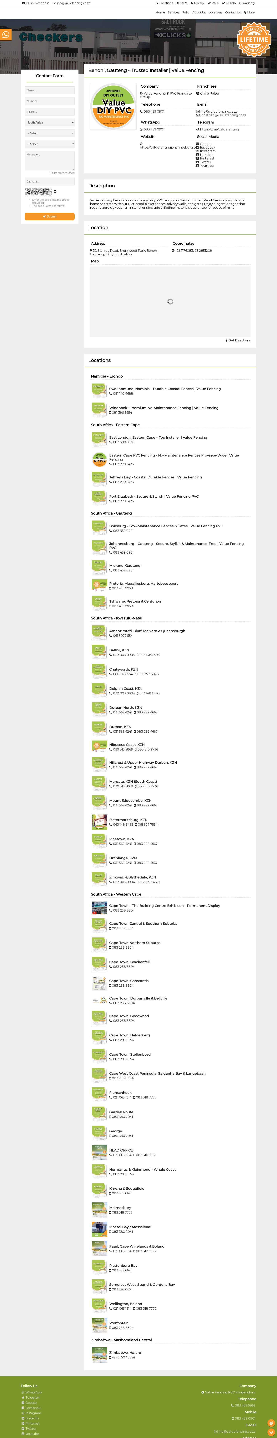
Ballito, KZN (119, 650)
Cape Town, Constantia (129, 981)
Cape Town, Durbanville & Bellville (138, 998)
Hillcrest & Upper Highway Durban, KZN (143, 763)
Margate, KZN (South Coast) (133, 782)
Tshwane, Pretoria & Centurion (135, 601)
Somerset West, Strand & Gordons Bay (142, 1285)
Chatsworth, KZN (123, 669)
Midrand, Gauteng (124, 566)
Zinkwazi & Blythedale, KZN (132, 877)
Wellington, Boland (125, 1304)
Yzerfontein (118, 1323)
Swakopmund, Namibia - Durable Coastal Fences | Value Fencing (165, 389)
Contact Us (233, 12)
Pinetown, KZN (121, 839)
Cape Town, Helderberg (129, 1035)
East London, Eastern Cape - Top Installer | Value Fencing (158, 437)
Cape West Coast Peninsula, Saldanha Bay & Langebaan (157, 1073)
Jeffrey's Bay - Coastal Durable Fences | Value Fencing (155, 477)
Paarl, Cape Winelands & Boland (136, 1246)
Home (160, 12)
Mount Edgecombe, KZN (130, 801)
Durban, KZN (120, 727)
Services (173, 12)
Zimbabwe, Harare (125, 1353)
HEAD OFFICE (121, 1150)
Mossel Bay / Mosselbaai (130, 1227)
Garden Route (121, 1112)
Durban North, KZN (125, 708)
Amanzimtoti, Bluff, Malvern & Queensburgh (147, 631)
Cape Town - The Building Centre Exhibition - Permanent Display (164, 906)
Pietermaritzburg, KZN (128, 820)
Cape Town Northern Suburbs (134, 943)
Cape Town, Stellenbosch (131, 1054)
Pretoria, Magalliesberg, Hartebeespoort (143, 583)
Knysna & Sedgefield (126, 1188)
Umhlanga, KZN (123, 858)
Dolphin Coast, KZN (125, 689)
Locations (215, 12)
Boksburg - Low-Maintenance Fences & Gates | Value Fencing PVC (166, 526)
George (115, 1131)
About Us (198, 12)
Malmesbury (120, 1208)
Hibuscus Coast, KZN (127, 745)
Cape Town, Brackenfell (129, 962)
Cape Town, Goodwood (129, 1016)
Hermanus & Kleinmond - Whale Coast (142, 1169)
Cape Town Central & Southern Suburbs (143, 924)
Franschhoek (120, 1093)
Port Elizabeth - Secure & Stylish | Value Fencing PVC (154, 496)
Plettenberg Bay (123, 1266)
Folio (185, 12)
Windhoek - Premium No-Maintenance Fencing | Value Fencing (164, 408)
